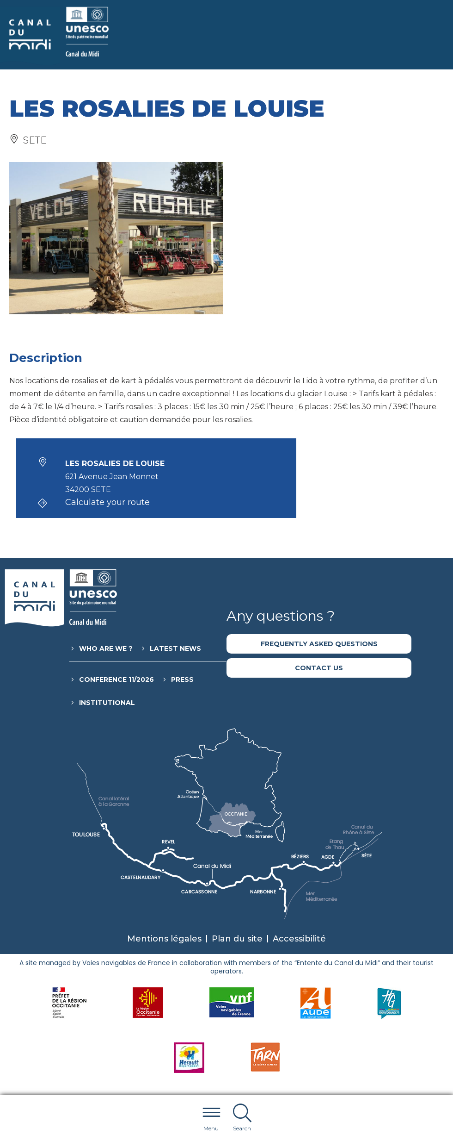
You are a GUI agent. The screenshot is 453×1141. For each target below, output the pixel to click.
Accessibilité (299, 939)
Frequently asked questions (319, 644)
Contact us (319, 668)
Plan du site (237, 939)
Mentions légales (164, 939)
